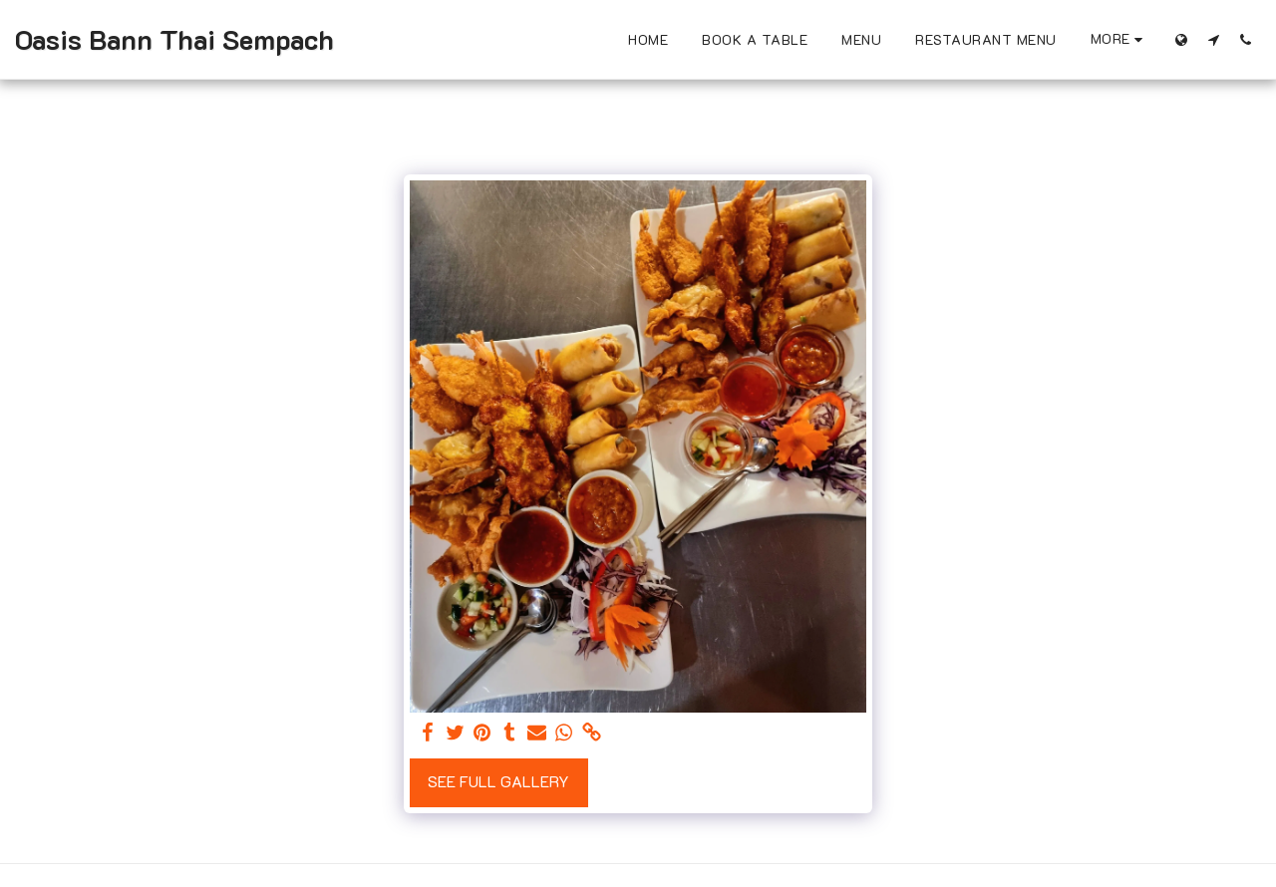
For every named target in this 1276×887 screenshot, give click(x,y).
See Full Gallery (498, 781)
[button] (1213, 39)
